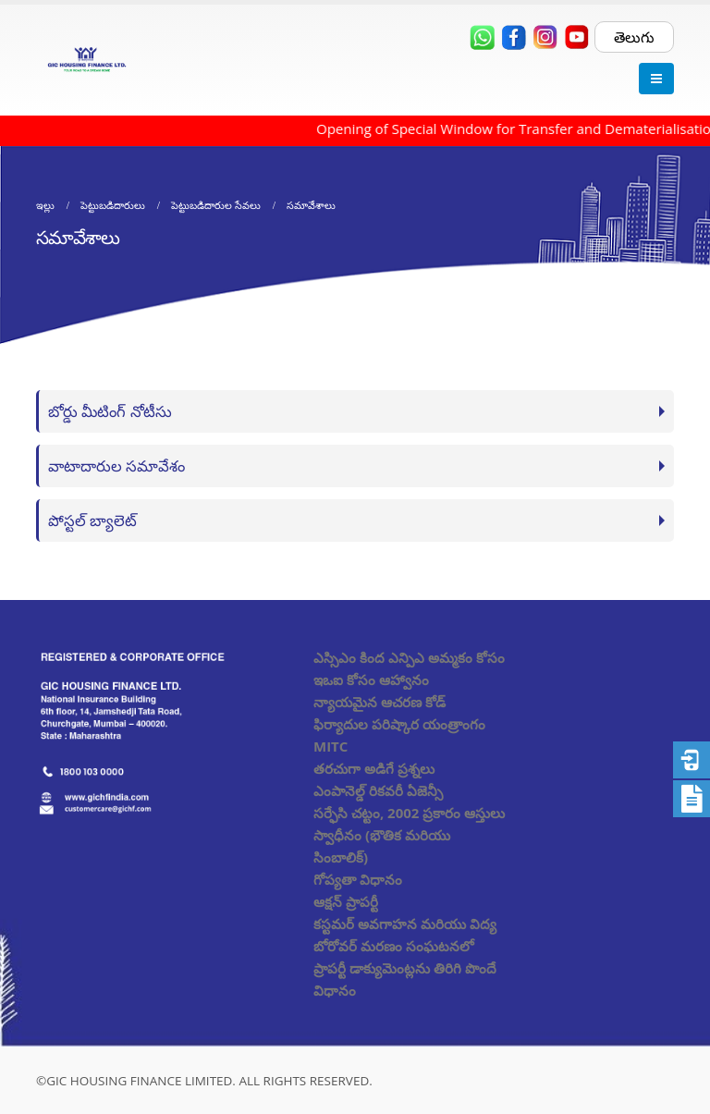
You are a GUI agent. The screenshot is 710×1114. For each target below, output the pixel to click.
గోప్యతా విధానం (357, 879)
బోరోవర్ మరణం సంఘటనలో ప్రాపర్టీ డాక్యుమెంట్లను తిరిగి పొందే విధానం (404, 967)
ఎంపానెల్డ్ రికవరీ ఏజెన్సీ (378, 790)
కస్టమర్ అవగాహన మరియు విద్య (404, 923)
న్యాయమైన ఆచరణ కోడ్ (379, 701)
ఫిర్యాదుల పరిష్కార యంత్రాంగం (399, 724)
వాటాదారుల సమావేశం (116, 465)
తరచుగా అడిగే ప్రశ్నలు (374, 768)
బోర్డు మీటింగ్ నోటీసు (110, 411)
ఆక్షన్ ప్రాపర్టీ (345, 901)
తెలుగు (634, 37)
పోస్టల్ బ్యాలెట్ (92, 520)
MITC (330, 746)
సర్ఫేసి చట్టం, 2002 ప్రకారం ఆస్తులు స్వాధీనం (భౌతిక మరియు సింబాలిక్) (409, 834)
